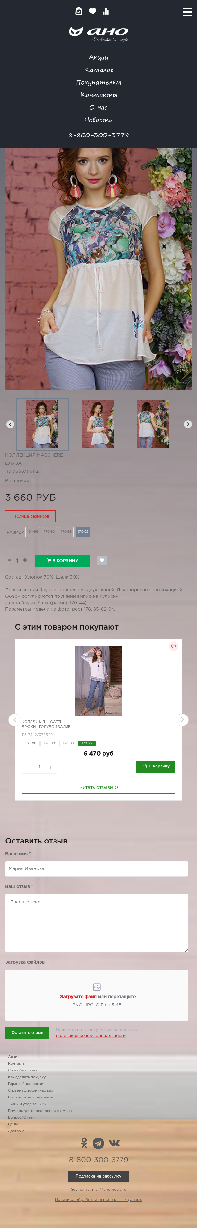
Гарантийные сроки (25, 1084)
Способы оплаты (23, 1070)
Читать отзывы (98, 788)
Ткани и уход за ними (27, 1104)
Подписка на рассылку (98, 1176)
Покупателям (98, 82)
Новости (98, 119)
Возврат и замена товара (30, 1097)
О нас (98, 107)
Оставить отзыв (27, 1033)
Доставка (16, 1131)
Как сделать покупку (27, 1077)
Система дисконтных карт (31, 1090)
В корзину (62, 560)
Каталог (98, 69)
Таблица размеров (30, 516)
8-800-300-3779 (98, 135)
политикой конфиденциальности (91, 1035)
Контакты (98, 94)
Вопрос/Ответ (21, 1117)
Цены (13, 1124)
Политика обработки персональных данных (98, 1200)
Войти (118, 11)
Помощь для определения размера (40, 1111)
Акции (99, 57)
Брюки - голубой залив (46, 727)
